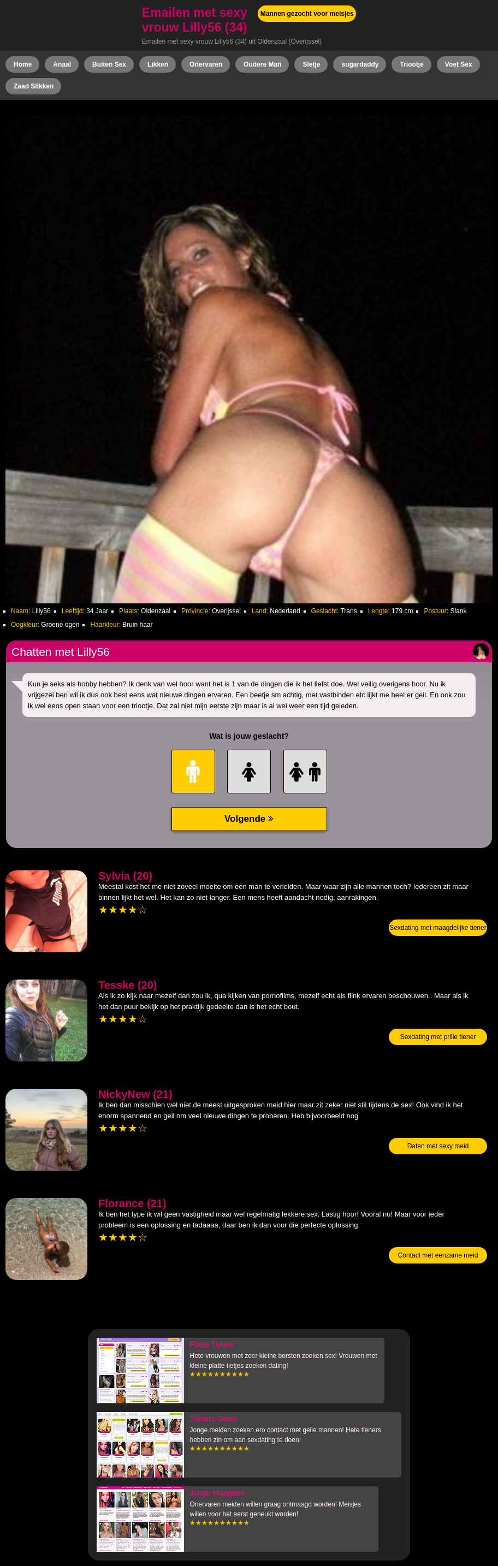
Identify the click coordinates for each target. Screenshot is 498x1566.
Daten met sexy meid (438, 1146)
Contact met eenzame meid (438, 1255)
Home (23, 64)
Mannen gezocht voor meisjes (307, 13)
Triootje (411, 64)
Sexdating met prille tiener (438, 1037)
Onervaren (205, 64)
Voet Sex (458, 64)
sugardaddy (359, 64)
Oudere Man (262, 64)
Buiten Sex (109, 64)
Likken (157, 64)
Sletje (311, 64)
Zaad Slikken (34, 86)
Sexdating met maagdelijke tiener (437, 928)
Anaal (62, 64)
